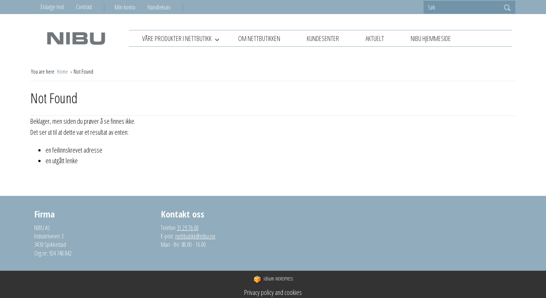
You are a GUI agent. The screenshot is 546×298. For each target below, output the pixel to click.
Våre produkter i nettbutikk (183, 39)
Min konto (125, 7)
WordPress (273, 279)
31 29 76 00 (187, 228)
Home (63, 71)
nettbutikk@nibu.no (195, 236)
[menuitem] (131, 7)
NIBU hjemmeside (431, 38)
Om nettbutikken (259, 38)
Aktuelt (375, 38)
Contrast (84, 7)
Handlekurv (158, 7)
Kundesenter (323, 38)
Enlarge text (52, 7)
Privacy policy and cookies (273, 292)
